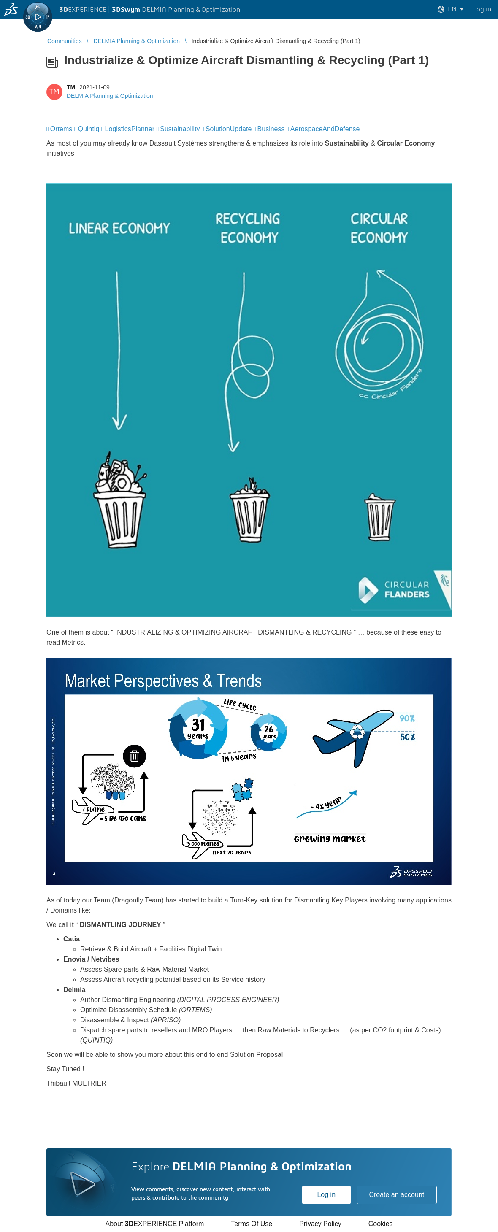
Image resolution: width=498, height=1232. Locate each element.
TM (71, 87)
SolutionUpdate (229, 128)
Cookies (380, 1223)
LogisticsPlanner (129, 128)
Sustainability (180, 128)
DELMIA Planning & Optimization (110, 95)
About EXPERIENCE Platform (154, 1223)
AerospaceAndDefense (325, 128)
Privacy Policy (320, 1223)
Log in (326, 1194)
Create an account (396, 1194)
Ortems (61, 128)
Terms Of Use (251, 1223)
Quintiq (89, 128)
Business (271, 128)
